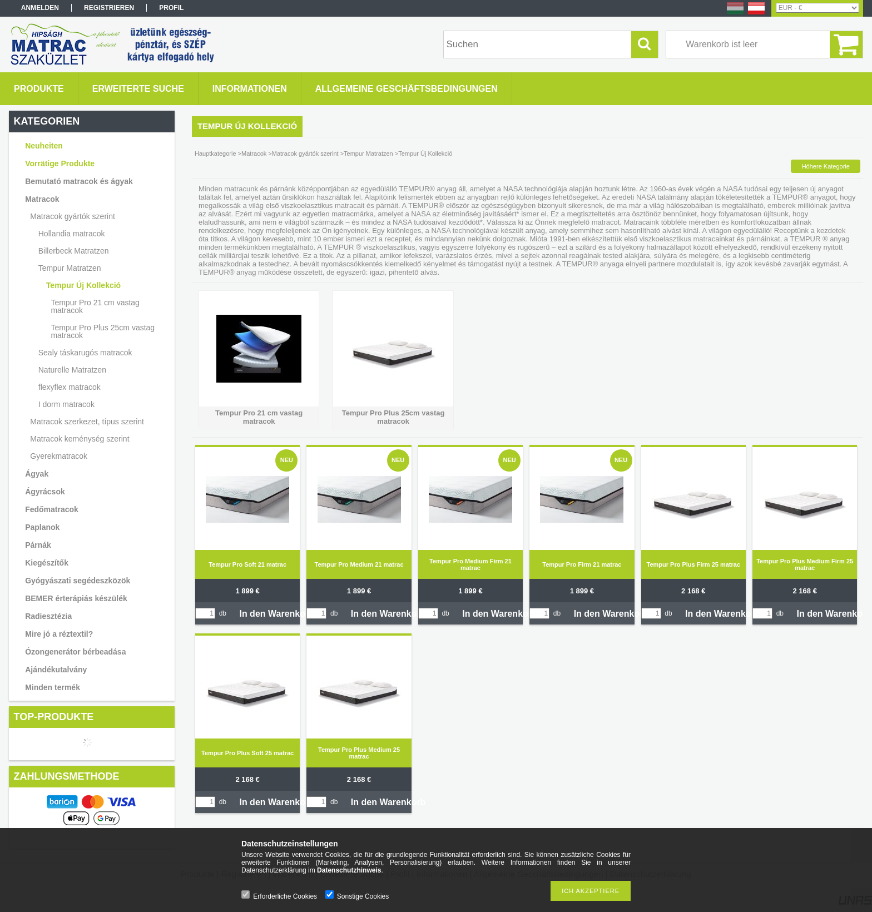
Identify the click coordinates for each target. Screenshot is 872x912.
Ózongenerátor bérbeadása (75, 651)
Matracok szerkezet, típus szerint (87, 421)
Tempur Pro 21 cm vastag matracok (95, 306)
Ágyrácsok (45, 491)
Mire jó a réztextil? (59, 634)
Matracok (42, 199)
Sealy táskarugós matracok (85, 352)
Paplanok (42, 527)
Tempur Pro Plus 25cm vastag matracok (103, 331)
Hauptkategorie (215, 153)
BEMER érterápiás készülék (76, 598)
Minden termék (52, 687)
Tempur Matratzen (69, 268)
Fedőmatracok (51, 509)
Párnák (38, 545)
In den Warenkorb (276, 613)
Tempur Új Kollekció (83, 285)
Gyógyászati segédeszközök (77, 580)
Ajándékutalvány (56, 669)
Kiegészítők (46, 562)
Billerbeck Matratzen (73, 250)
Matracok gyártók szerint (72, 216)
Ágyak (36, 473)
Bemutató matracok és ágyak (79, 181)
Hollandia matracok (71, 233)
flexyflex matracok (69, 387)
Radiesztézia (48, 616)
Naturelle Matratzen (72, 369)
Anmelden (40, 8)
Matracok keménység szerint (79, 438)
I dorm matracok (66, 404)
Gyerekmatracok (58, 456)
